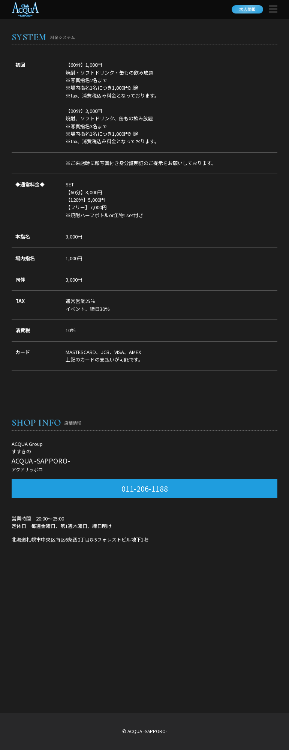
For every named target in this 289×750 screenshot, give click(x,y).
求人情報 (247, 9)
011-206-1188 (144, 488)
